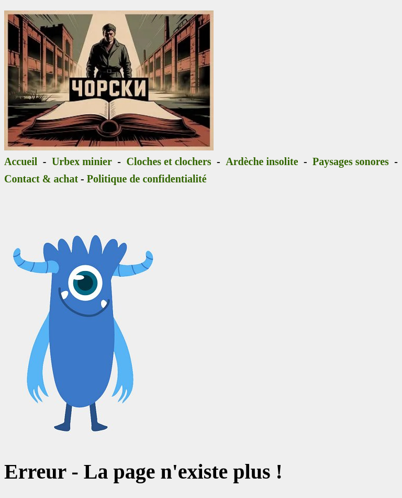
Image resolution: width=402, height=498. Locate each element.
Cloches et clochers (168, 161)
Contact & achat (41, 179)
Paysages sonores (350, 161)
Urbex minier (82, 161)
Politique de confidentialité (147, 179)
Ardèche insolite (262, 161)
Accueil (20, 161)
